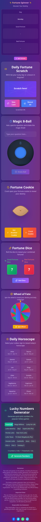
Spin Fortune (20, 58)
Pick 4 (7, 445)
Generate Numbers (20, 456)
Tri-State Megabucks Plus (24, 437)
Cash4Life (20, 441)
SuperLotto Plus (28, 429)
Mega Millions (19, 424)
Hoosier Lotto (10, 441)
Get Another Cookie (12, 232)
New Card (11, 103)
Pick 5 (14, 445)
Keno (27, 441)
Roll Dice (20, 280)
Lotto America (10, 429)
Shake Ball (20, 172)
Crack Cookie (29, 232)
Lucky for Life (30, 424)
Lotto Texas (9, 437)
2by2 (19, 429)
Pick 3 (33, 441)
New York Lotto (21, 433)
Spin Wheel (20, 327)
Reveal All (28, 103)
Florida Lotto (9, 433)
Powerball (8, 424)
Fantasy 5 (21, 445)
